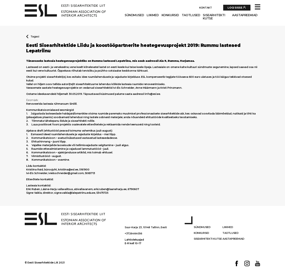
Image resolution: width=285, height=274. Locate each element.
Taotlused (191, 15)
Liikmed (153, 15)
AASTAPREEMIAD (245, 15)
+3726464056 (133, 233)
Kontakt (205, 7)
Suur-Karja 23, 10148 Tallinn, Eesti (146, 227)
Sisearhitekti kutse (214, 17)
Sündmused (134, 15)
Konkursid (170, 15)
